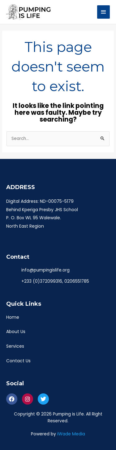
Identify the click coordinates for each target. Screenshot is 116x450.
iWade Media (71, 434)
